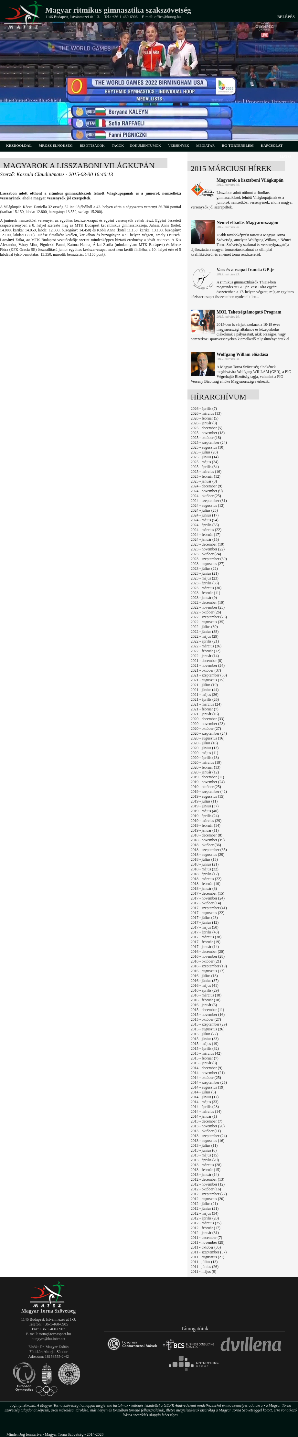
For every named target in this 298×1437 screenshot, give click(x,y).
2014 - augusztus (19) (207, 1087)
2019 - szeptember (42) (209, 791)
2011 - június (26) (204, 1266)
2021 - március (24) (206, 704)
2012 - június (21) (204, 1208)
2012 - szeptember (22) (209, 1194)
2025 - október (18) (206, 437)
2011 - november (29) (208, 1242)
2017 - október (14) (206, 903)
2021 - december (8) (206, 660)
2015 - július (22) (204, 1034)
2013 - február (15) (205, 1169)
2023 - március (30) (206, 588)
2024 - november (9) (207, 491)
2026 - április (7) (204, 408)
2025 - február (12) (205, 476)
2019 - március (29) (206, 820)
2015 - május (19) (204, 1043)
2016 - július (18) (204, 976)
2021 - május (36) (204, 694)
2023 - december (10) (207, 544)
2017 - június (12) (204, 922)
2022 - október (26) (206, 612)
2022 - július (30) (204, 626)
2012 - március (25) (206, 1223)
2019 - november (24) (208, 782)
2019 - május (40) (204, 811)
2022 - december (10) (207, 602)
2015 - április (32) (205, 1048)
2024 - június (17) (204, 515)
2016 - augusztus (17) (207, 971)
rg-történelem (238, 145)
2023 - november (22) (208, 549)
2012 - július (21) (204, 1203)
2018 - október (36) (206, 845)
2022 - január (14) (205, 656)
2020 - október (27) (206, 728)
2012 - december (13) (207, 1179)
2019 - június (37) (204, 806)
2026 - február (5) (204, 418)
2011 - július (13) (204, 1262)
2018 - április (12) (205, 874)
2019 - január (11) (205, 830)
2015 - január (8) (204, 1063)
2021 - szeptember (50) (209, 675)
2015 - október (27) (206, 1019)
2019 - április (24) (205, 816)
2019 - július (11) (204, 801)
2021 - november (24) (208, 665)
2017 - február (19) (205, 942)
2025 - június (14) (204, 457)
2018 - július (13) (204, 859)
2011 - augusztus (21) (207, 1257)
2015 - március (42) (206, 1053)
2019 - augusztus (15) (207, 796)
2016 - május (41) (204, 985)
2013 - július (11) (204, 1145)
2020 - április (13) (205, 757)
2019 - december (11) (207, 777)
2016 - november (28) (208, 956)
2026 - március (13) (206, 413)
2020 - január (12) (205, 772)
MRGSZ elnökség (56, 145)
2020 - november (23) (208, 723)
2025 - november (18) (208, 433)
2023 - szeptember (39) (209, 559)
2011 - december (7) (206, 1237)
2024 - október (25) (206, 496)
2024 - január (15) (205, 539)
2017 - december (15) (207, 893)
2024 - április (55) (205, 525)
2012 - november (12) (208, 1184)
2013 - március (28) (206, 1165)
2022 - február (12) (205, 651)
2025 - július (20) (204, 452)
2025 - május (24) (204, 462)
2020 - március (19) (206, 762)
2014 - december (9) (206, 1068)
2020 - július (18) (204, 743)
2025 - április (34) (205, 466)
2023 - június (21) (204, 573)
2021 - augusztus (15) (207, 680)
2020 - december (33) (207, 719)
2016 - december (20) (207, 951)
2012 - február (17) (205, 1228)
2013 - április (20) (205, 1160)
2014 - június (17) (204, 1097)
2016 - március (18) (206, 995)
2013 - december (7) (206, 1121)
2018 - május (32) (204, 869)
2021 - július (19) (204, 685)
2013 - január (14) (205, 1174)
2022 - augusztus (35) (207, 622)
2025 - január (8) (204, 481)
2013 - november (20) (208, 1126)
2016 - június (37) (204, 980)
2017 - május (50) (204, 927)
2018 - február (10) (205, 883)
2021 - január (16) (205, 714)
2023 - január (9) (204, 597)
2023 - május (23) (204, 578)
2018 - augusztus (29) (207, 854)
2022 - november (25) (208, 607)
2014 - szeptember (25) (209, 1082)
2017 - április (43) (205, 932)
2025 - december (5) (206, 428)
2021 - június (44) (204, 689)
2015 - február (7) (204, 1058)
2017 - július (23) (204, 917)
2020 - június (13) (204, 748)
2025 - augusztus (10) (207, 447)
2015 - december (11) (207, 1009)
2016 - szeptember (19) (209, 966)
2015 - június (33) (204, 1039)
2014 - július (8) (203, 1092)
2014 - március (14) (206, 1111)
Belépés (286, 17)
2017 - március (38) (206, 937)
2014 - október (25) (206, 1077)
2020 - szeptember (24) (209, 733)
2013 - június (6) (204, 1150)
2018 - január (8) (204, 888)
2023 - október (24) (206, 554)
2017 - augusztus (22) (207, 912)
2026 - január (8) (204, 423)
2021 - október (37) (206, 670)
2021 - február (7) (204, 709)
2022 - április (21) (205, 641)
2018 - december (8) (206, 835)
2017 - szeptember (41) (209, 908)
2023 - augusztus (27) (207, 563)
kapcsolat (272, 145)
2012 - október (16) (206, 1189)
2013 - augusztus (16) (207, 1140)
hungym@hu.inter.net (48, 1338)
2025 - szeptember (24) (209, 442)
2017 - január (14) (205, 946)
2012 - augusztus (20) (207, 1199)
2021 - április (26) (205, 699)
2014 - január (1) (204, 1116)
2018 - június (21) (204, 864)
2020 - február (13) (205, 767)
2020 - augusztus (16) (207, 738)
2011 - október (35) (206, 1247)
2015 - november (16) (208, 1014)
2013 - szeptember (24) (209, 1136)
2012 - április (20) (205, 1218)
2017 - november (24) (208, 898)
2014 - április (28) (205, 1106)
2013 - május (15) (204, 1155)
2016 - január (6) (204, 1005)
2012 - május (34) (204, 1213)
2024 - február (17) (205, 534)
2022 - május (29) (204, 636)
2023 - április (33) (205, 583)
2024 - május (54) (204, 520)
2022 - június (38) (204, 631)
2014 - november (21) (208, 1072)
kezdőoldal (19, 145)
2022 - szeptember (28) (209, 617)
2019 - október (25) (206, 786)
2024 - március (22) (206, 529)
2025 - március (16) (206, 471)
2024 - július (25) (204, 510)
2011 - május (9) (203, 1271)
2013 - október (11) (206, 1131)
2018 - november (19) (208, 840)
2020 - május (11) (204, 752)
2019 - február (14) (205, 825)
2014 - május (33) (204, 1102)
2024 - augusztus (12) (207, 505)
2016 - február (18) (205, 1000)
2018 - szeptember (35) (209, 849)
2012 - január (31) (205, 1232)
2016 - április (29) (205, 990)
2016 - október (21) (206, 961)
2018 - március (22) (206, 879)
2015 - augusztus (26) (207, 1029)
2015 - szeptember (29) (209, 1024)
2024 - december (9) (206, 486)
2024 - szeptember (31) (209, 500)
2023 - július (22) (204, 568)
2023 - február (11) (205, 593)
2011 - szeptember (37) (209, 1252)
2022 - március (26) (206, 646)
